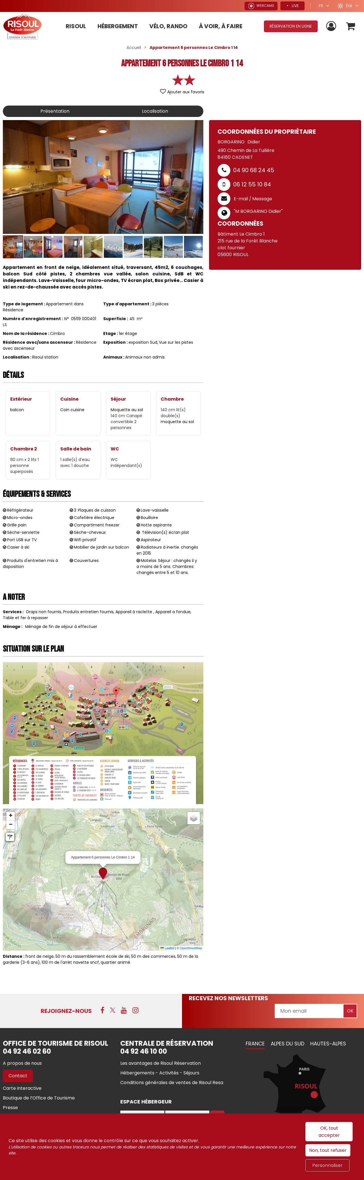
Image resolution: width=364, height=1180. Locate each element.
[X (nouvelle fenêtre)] (112, 1010)
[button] (350, 26)
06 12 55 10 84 (252, 184)
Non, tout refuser (328, 1150)
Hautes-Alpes (328, 1043)
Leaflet (167, 948)
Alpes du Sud (287, 1043)
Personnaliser (327, 1165)
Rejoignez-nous (66, 1011)
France (255, 1043)
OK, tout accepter (329, 1131)
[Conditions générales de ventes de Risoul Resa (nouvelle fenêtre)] (171, 1082)
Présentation (54, 111)
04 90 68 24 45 (253, 170)
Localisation (155, 111)
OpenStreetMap (191, 948)
